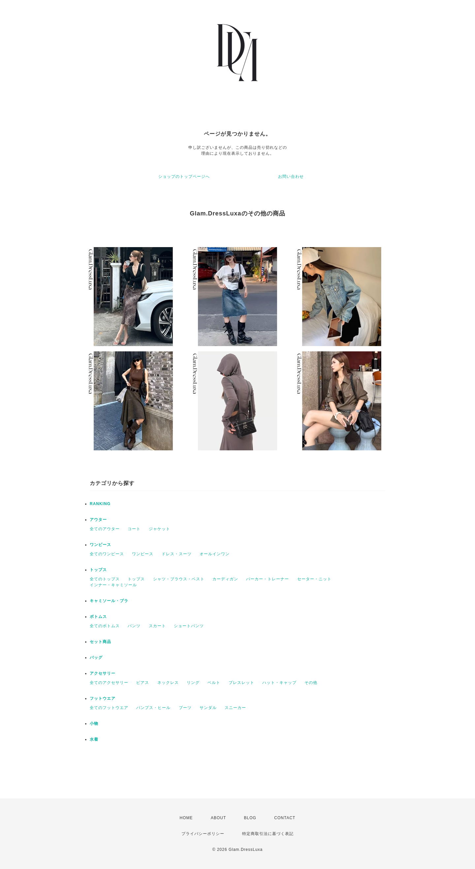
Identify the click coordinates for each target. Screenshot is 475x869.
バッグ (96, 657)
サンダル (208, 707)
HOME (186, 818)
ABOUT (218, 818)
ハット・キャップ (279, 682)
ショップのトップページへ (184, 176)
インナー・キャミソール (113, 585)
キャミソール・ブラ (109, 600)
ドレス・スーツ (177, 554)
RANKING (100, 503)
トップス (98, 569)
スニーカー (235, 707)
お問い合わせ (291, 176)
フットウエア (102, 698)
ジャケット (159, 529)
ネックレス (168, 682)
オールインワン (215, 554)
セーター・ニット (314, 579)
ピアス (142, 682)
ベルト (213, 682)
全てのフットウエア (109, 707)
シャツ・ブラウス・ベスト (179, 579)
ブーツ (185, 707)
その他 (310, 682)
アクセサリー (102, 673)
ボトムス (98, 616)
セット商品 (100, 641)
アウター (98, 519)
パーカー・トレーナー (267, 579)
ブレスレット (241, 682)
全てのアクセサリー (109, 682)
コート (134, 529)
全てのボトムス (105, 626)
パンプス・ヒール (153, 707)
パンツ (134, 626)
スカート (157, 626)
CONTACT (284, 818)
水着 (94, 739)
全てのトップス (105, 579)
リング (193, 682)
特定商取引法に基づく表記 (268, 833)
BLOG (250, 818)
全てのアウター (105, 529)
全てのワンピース (107, 554)
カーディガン (225, 579)
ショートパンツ (189, 626)
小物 (94, 723)
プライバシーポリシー (202, 833)
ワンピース (100, 544)
